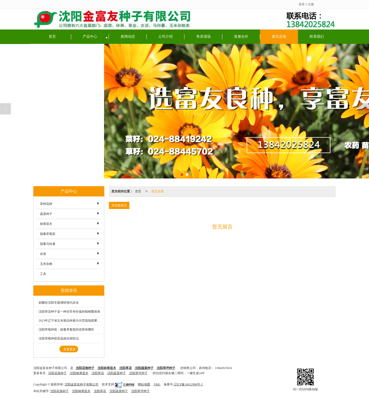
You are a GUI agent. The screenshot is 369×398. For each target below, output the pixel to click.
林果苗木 (46, 224)
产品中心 (90, 36)
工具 (43, 274)
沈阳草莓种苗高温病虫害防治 (59, 338)
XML (156, 384)
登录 (302, 4)
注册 (311, 4)
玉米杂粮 (46, 264)
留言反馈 (279, 36)
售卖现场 (203, 36)
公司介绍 (165, 36)
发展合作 (241, 36)
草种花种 (46, 204)
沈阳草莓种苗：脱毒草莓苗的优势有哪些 (66, 329)
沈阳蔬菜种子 (116, 373)
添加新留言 (119, 205)
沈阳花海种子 (57, 373)
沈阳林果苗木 (79, 373)
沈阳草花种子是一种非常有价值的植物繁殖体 (69, 311)
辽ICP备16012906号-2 (188, 384)
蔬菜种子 (46, 214)
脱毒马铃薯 (47, 244)
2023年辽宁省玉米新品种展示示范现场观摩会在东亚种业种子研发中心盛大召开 (70, 320)
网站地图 (144, 384)
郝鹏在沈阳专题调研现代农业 (59, 302)
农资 (43, 254)
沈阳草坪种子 (138, 373)
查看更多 (69, 349)
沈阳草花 (98, 373)
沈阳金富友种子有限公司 (81, 384)
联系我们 (317, 36)
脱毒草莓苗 (47, 234)
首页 (52, 36)
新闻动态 (128, 36)
